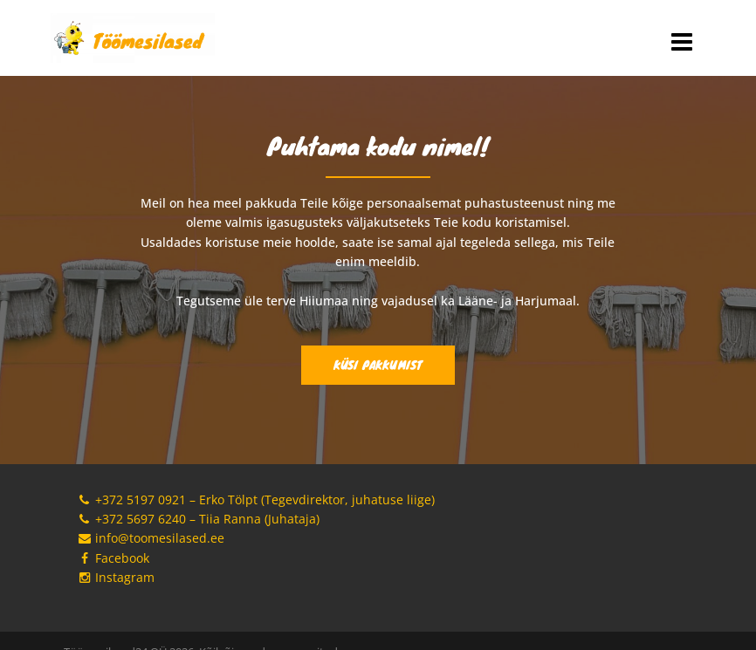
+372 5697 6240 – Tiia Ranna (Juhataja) (198, 518)
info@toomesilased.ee (150, 538)
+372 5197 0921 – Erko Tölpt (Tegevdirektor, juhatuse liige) (256, 499)
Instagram (116, 577)
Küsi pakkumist (378, 364)
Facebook (113, 558)
